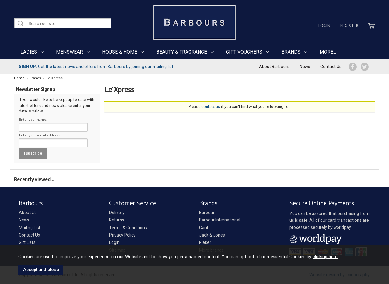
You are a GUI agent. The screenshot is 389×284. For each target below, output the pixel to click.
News (305, 66)
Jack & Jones (212, 235)
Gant (203, 227)
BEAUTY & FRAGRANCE (181, 52)
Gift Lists (27, 242)
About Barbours (274, 66)
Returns (116, 219)
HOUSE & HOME (119, 52)
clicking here (325, 256)
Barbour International (219, 219)
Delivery (117, 212)
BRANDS (291, 52)
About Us (28, 212)
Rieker (205, 242)
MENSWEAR (69, 52)
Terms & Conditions (128, 227)
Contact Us (331, 66)
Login (324, 25)
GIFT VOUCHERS (244, 52)
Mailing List (29, 227)
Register (349, 25)
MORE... (328, 52)
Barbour (207, 212)
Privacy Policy (122, 235)
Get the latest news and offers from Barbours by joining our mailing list (96, 66)
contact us (210, 106)
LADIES (28, 52)
